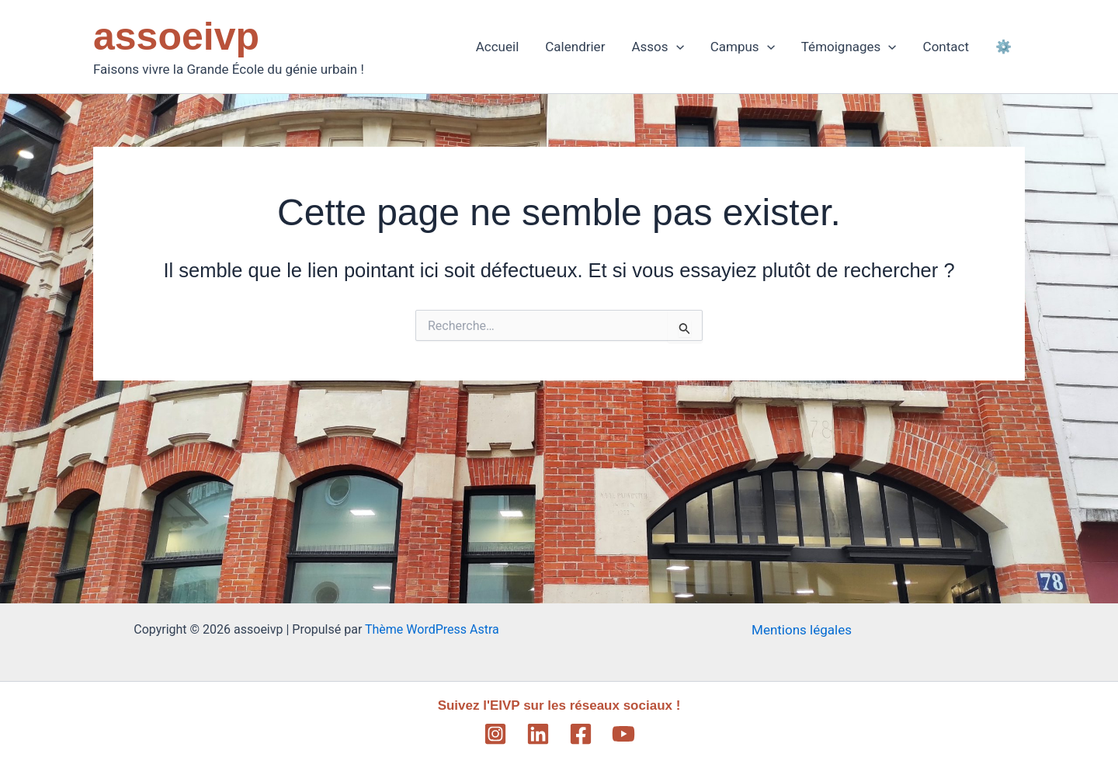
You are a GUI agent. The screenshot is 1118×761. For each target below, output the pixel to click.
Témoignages (849, 47)
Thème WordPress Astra (432, 629)
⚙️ (1003, 46)
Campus (742, 47)
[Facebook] (580, 733)
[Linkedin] (538, 733)
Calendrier (575, 46)
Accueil (497, 46)
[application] (676, 47)
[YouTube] (623, 733)
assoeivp (176, 36)
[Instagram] (495, 733)
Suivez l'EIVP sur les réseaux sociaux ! (559, 705)
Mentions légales (802, 630)
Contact (946, 46)
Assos (657, 47)
